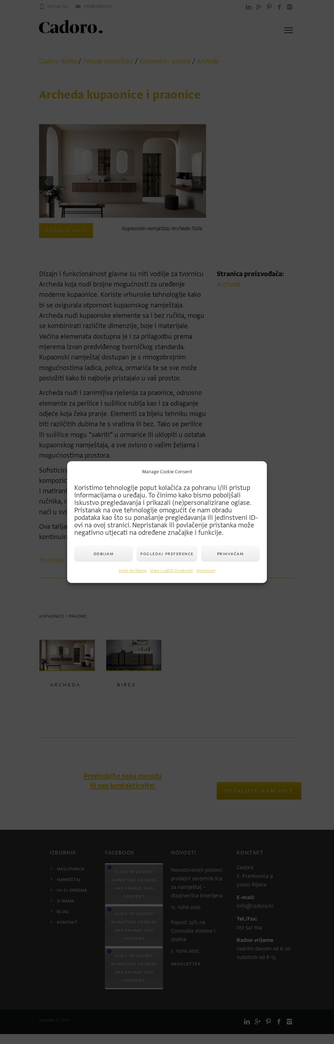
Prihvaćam (230, 553)
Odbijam (103, 553)
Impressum (205, 570)
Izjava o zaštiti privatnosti (171, 570)
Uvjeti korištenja (132, 570)
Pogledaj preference (167, 553)
